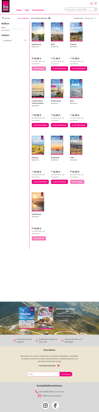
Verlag (18, 10)
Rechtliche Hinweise (49, 365)
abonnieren (66, 374)
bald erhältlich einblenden (39, 18)
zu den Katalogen (63, 320)
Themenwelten (38, 10)
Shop (27, 10)
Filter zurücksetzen (23, 18)
